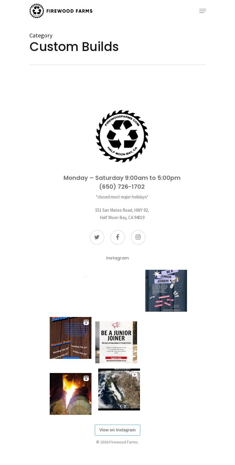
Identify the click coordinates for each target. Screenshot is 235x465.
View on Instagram (117, 430)
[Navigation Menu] (202, 11)
